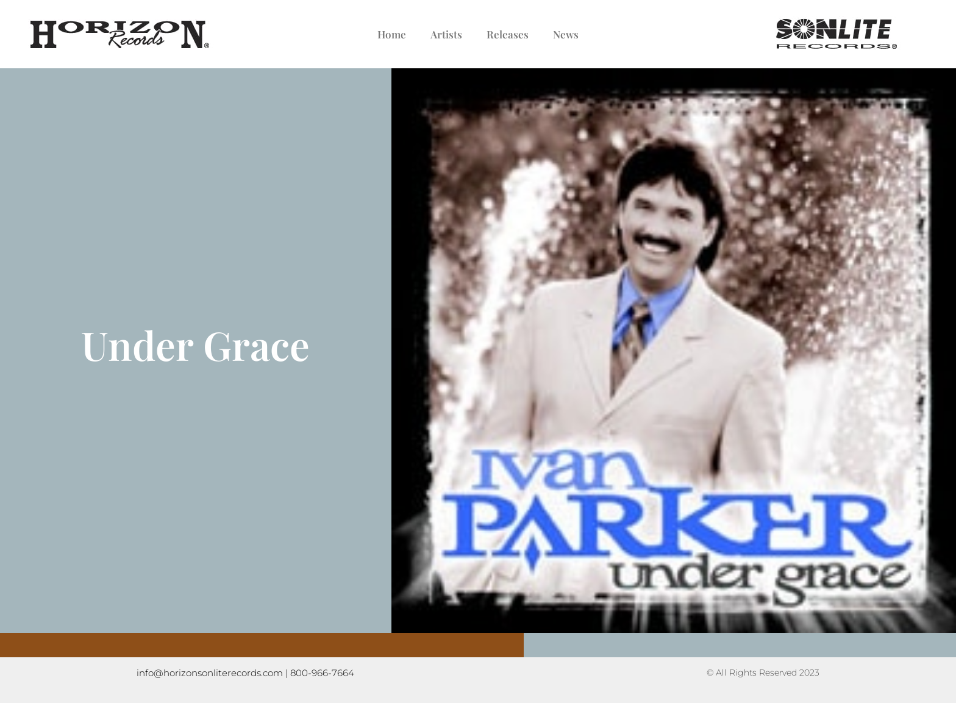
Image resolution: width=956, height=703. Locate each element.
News (566, 34)
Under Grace (195, 344)
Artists (446, 34)
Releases (508, 34)
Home (391, 34)
